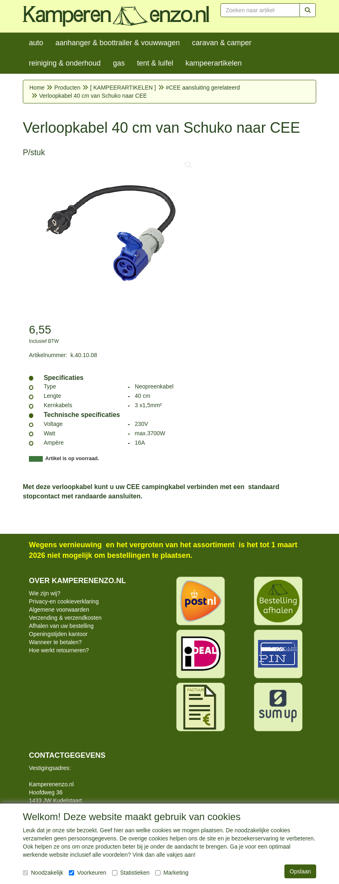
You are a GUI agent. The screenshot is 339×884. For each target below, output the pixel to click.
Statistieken (131, 872)
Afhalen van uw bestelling (61, 626)
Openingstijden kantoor (58, 634)
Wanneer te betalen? (55, 642)
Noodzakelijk (43, 872)
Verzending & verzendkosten (65, 617)
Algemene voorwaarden (59, 609)
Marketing (171, 872)
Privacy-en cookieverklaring (64, 601)
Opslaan (300, 871)
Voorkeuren (87, 872)
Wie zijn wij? (44, 593)
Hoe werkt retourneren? (59, 650)
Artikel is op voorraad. (72, 458)
